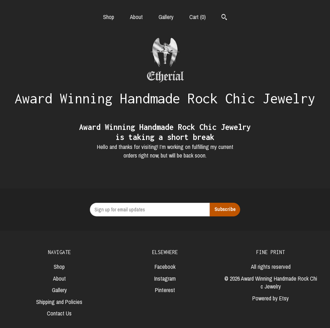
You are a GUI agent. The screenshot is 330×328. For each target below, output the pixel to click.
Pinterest (165, 290)
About (136, 17)
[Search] (224, 18)
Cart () (197, 17)
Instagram (165, 278)
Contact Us (59, 313)
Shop (108, 17)
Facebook (165, 267)
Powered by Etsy (270, 298)
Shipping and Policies (59, 302)
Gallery (166, 17)
